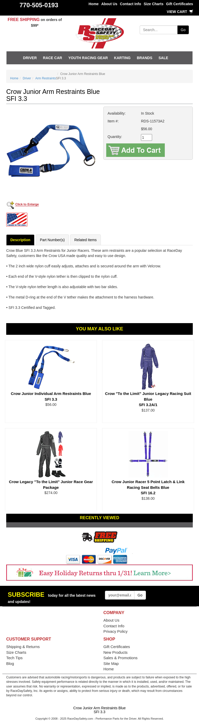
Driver (30, 58)
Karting (122, 58)
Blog (10, 663)
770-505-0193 (38, 5)
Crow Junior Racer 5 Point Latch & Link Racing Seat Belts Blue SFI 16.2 (148, 487)
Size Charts (154, 4)
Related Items (85, 240)
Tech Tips (14, 658)
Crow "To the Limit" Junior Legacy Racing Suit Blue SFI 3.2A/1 (148, 399)
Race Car (52, 58)
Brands (144, 58)
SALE (163, 58)
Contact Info (130, 4)
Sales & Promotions (120, 658)
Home (94, 4)
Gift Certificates (179, 4)
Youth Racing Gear (88, 58)
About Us (109, 4)
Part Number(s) (52, 240)
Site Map (111, 663)
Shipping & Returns (23, 646)
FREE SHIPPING (24, 19)
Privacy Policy (115, 631)
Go (183, 30)
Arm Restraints (45, 78)
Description (20, 240)
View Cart (180, 12)
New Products (115, 652)
